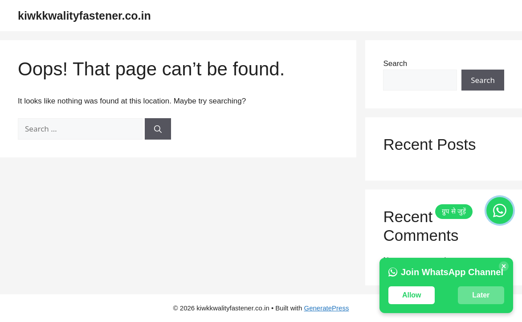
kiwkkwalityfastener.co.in (84, 15)
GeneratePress (326, 308)
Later (480, 295)
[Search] (158, 129)
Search (395, 63)
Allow (411, 295)
